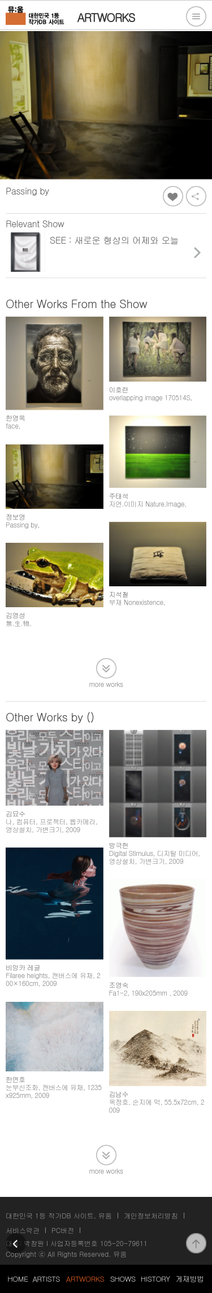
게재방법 (189, 1278)
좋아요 (173, 196)
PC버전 (62, 1230)
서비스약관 (23, 1230)
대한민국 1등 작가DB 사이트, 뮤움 (59, 1215)
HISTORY (155, 1278)
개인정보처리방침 (151, 1215)
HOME (17, 1278)
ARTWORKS (85, 1278)
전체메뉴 (196, 16)
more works (106, 683)
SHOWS (123, 1278)
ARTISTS (46, 1278)
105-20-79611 (124, 1243)
